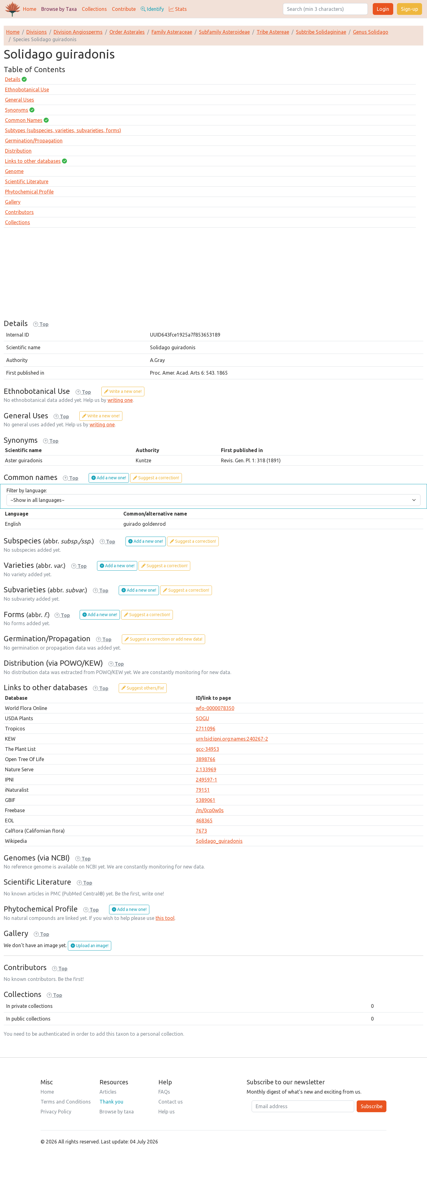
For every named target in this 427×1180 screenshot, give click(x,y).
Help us (166, 1111)
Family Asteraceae (172, 32)
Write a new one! (123, 391)
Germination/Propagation (34, 140)
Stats (178, 9)
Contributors (19, 212)
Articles (108, 1092)
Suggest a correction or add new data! (163, 639)
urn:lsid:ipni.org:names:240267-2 (232, 739)
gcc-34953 (207, 749)
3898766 (205, 759)
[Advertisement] (213, 276)
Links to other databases (33, 161)
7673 (201, 831)
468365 (204, 820)
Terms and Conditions (66, 1101)
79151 (203, 790)
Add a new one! (108, 477)
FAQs (164, 1092)
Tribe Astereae (273, 32)
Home (29, 9)
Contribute (124, 9)
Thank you (111, 1101)
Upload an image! (89, 945)
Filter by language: (27, 490)
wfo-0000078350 (215, 708)
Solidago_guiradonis (219, 841)
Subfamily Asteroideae (224, 32)
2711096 (205, 728)
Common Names (23, 120)
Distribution (18, 151)
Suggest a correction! (156, 477)
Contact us (170, 1101)
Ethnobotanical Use (27, 89)
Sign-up (409, 9)
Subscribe (371, 1106)
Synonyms (16, 110)
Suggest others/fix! (142, 688)
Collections (94, 9)
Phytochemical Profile (29, 191)
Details (12, 79)
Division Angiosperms (78, 32)
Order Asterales (127, 32)
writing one (120, 400)
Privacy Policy (56, 1111)
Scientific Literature (26, 181)
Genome (14, 171)
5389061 (205, 800)
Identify (152, 9)
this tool (165, 918)
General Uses (19, 99)
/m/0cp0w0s (210, 810)
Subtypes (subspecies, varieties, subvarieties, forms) (63, 130)
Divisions (36, 32)
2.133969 (206, 769)
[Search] (325, 9)
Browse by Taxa (59, 9)
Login (383, 9)
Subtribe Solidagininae (321, 32)
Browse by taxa (116, 1111)
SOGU (202, 718)
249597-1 (206, 779)
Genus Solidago (370, 32)
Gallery (12, 202)
